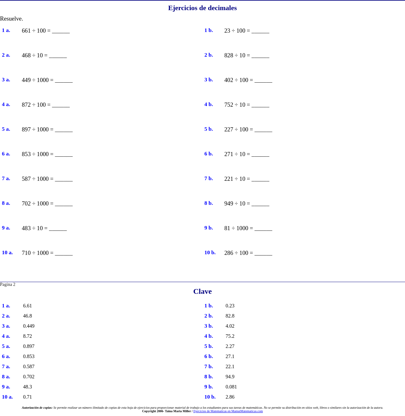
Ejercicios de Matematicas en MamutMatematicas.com (228, 411)
